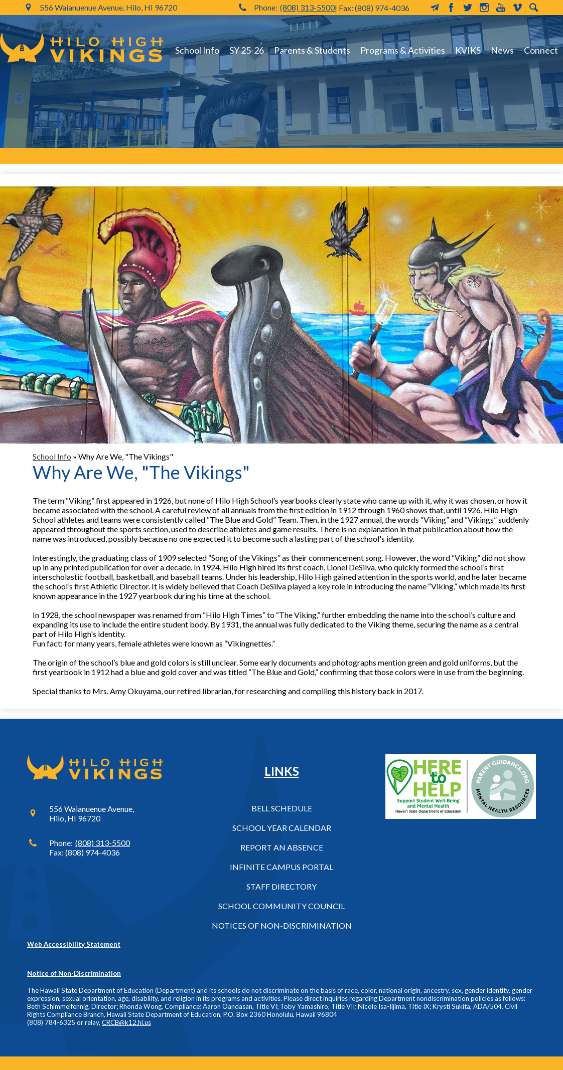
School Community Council (281, 906)
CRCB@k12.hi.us (126, 1022)
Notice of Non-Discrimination (74, 973)
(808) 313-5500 (307, 7)
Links (281, 771)
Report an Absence (281, 847)
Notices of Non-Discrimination (282, 925)
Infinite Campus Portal (281, 867)
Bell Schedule (281, 808)
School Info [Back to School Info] (52, 456)
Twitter (467, 7)
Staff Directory (281, 886)
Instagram (484, 7)
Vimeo (517, 7)
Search (533, 7)
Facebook (451, 7)
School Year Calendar (281, 827)
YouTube (500, 7)
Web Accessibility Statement (73, 944)
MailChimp (434, 7)
